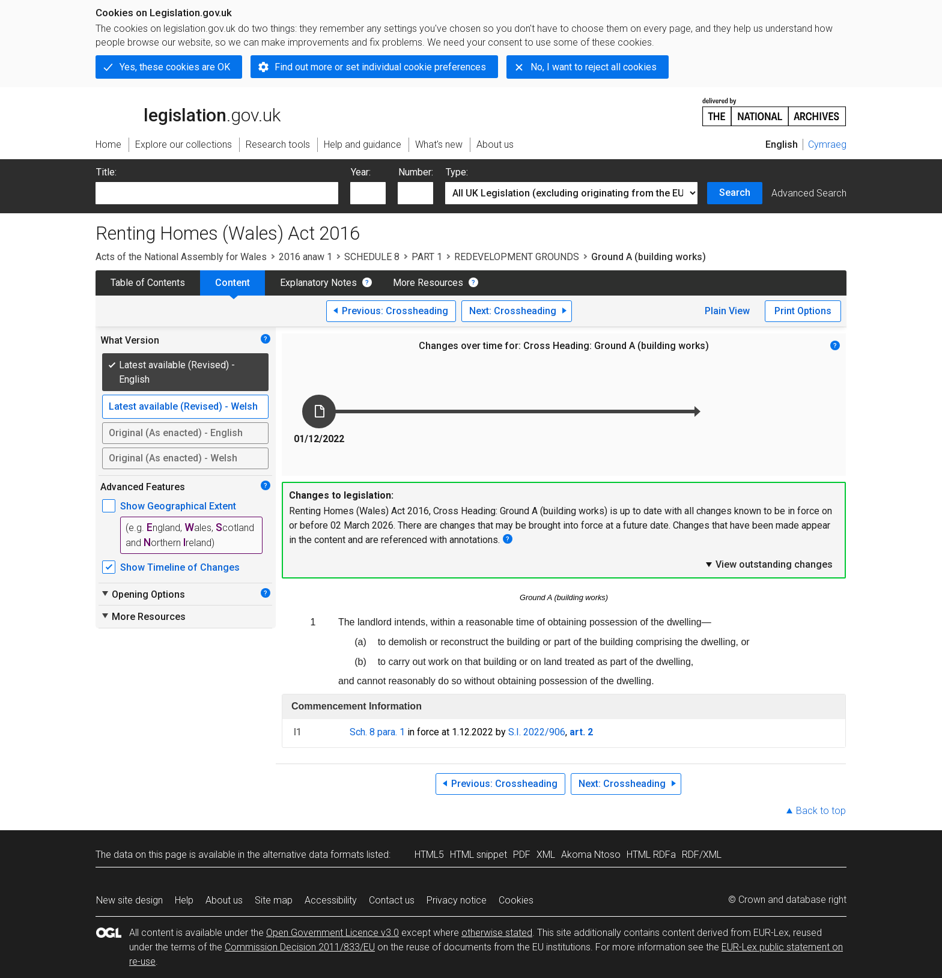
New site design (129, 900)
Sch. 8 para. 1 (377, 732)
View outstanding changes (768, 564)
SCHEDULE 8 (372, 257)
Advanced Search (808, 193)
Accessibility (331, 900)
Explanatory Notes (318, 282)
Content (232, 282)
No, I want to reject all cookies (593, 67)
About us (224, 900)
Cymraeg (827, 144)
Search (734, 192)
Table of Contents (148, 282)
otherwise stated (496, 932)
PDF (521, 854)
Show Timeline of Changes (180, 567)
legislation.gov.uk (188, 111)
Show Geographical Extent (178, 506)
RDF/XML (702, 854)
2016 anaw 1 (305, 257)
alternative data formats (313, 854)
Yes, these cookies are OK (175, 67)
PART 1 (427, 257)
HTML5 (429, 854)
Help (184, 900)
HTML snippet (478, 854)
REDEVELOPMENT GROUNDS (516, 257)
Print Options (802, 311)
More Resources (428, 282)
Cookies (516, 900)
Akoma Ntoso (591, 854)
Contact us (392, 900)
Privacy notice (457, 900)
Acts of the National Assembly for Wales (181, 257)
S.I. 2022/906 (536, 732)
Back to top (821, 810)
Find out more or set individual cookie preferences (380, 67)
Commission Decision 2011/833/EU (300, 947)
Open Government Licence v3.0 (332, 932)
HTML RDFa (651, 854)
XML (545, 854)
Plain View (727, 311)
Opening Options (142, 594)
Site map (274, 900)
